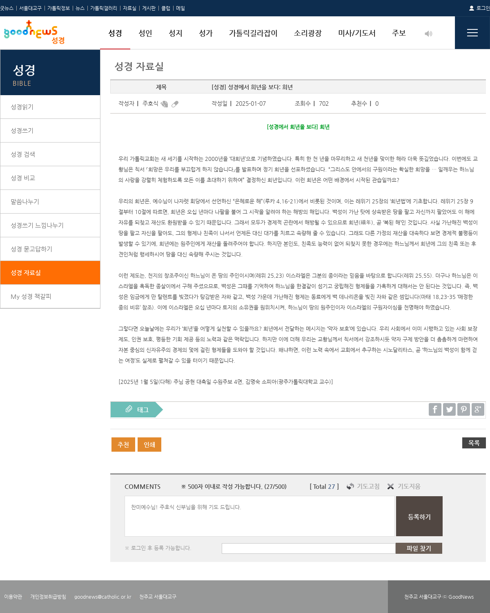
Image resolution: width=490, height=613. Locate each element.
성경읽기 (22, 106)
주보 (399, 33)
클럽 (165, 8)
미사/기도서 (357, 33)
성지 (176, 33)
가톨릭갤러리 (103, 8)
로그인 (483, 8)
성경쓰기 (22, 130)
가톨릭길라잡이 (253, 33)
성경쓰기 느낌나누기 (37, 225)
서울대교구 (30, 8)
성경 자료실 (26, 272)
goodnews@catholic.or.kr (102, 597)
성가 (206, 33)
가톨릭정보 (58, 8)
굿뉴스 (6, 8)
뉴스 (80, 8)
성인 (145, 33)
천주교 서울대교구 (157, 597)
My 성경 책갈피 (31, 296)
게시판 (149, 8)
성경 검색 (23, 154)
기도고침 (368, 486)
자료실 (129, 8)
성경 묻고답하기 (31, 248)
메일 (180, 8)
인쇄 (149, 444)
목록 (474, 442)
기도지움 (409, 486)
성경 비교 (23, 177)
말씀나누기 (25, 201)
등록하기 (419, 516)
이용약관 (13, 597)
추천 (123, 444)
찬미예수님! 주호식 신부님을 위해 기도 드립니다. (260, 516)
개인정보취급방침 (48, 597)
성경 (115, 33)
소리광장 (308, 33)
